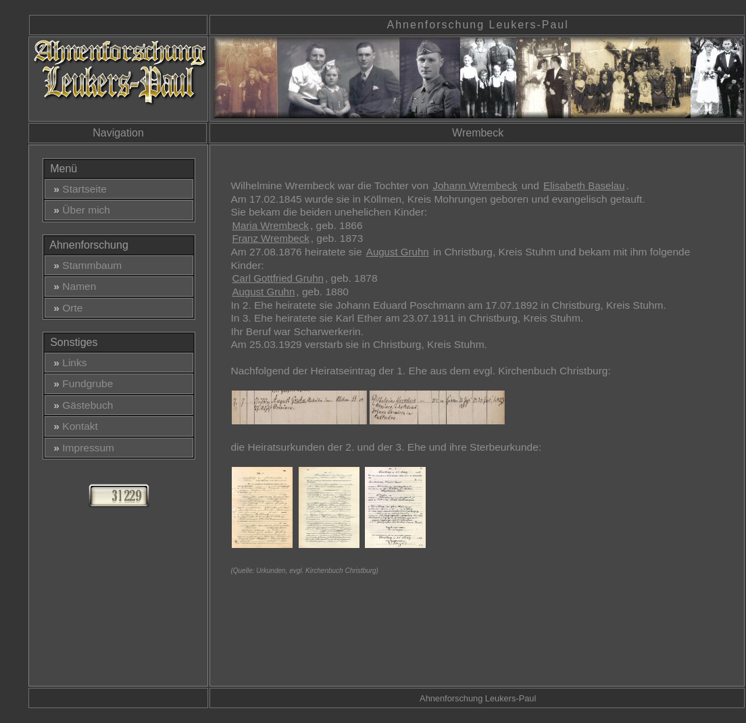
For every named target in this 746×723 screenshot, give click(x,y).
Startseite (77, 189)
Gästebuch (81, 405)
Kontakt (73, 426)
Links (67, 362)
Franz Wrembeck (270, 238)
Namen (72, 286)
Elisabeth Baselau (583, 185)
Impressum (81, 447)
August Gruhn (397, 251)
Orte (65, 308)
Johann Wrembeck (474, 185)
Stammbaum (85, 265)
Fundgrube (81, 383)
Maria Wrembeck (270, 225)
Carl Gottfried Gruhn (277, 278)
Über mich (79, 210)
